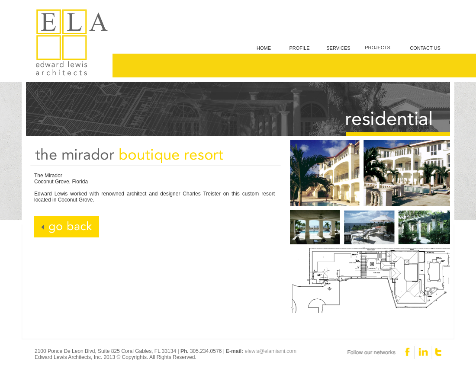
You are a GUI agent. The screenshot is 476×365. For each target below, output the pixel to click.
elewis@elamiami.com (270, 351)
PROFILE (299, 48)
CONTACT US (425, 48)
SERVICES (338, 48)
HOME (264, 48)
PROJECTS (377, 47)
